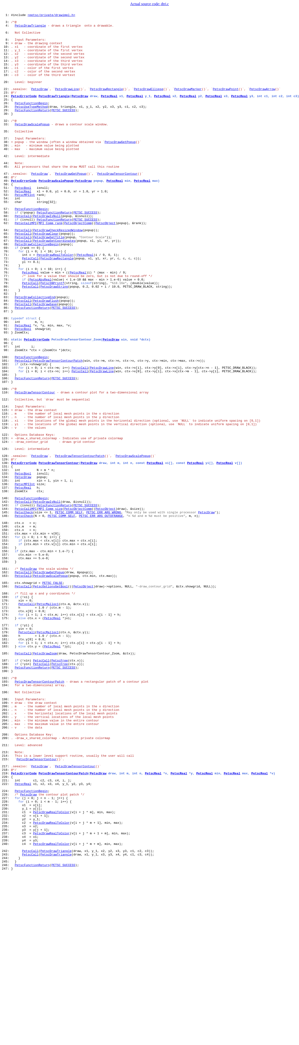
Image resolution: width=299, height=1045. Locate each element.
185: (6, 782)
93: (6, 396)
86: (6, 367)
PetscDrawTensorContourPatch (58, 430)
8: (6, 45)
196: (6, 828)
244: (6, 1027)
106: (6, 451)
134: (6, 570)
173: (6, 731)
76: (6, 324)
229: (6, 964)
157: (6, 663)
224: (6, 947)
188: (6, 794)
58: (6, 252)
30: (6, 134)
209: (6, 883)
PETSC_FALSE (52, 697)
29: (6, 130)
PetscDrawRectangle (106, 104)
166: (6, 701)
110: (6, 468)
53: (6, 231)
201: (6, 849)
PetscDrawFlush (46, 358)
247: (6, 1040)
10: (6, 53)
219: (6, 925)
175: (6, 739)
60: (6, 257)
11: (6, 58)
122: (6, 519)
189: (6, 798)
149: (6, 629)
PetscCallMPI (26, 265)
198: (6, 837)
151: (6, 638)
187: (6, 790)
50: (6, 219)
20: (6, 96)
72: (6, 307)
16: (6, 79)
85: (6, 362)
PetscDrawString (54, 341)
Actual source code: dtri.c (149, 4)
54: (6, 236)
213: (6, 900)
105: (6, 447)
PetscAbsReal (40, 333)
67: (6, 286)
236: (6, 993)
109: (6, 464)
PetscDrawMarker (188, 104)
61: (6, 261)
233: (6, 980)
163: (6, 688)
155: (6, 655)
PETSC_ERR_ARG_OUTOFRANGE (101, 616)
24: (6, 113)
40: (6, 176)
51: (6, 223)
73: (6, 312)
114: (6, 485)
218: (6, 921)
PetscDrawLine (67, 104)
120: (6, 511)
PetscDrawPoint (225, 104)
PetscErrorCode (24, 113)
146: (6, 616)
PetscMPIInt (25, 231)
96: (6, 409)
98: (6, 418)
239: (6, 1006)
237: (6, 997)
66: (6, 282)
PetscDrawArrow (262, 104)
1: (6, 15)
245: (6, 1031)
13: (6, 66)
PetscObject (105, 265)
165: (6, 697)
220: (6, 930)
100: (6, 426)
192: (6, 811)
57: (6, 248)
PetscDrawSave (45, 362)
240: (6, 1010)
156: (6, 659)
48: (6, 210)
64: (6, 274)
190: (6, 803)
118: (6, 502)
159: (6, 671)
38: (6, 168)
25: (6, 117)
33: (6, 147)
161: (6, 680)
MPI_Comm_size (50, 608)
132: (6, 561)
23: (6, 109)
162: (6, 684)
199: (6, 841)
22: (6, 104)
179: (6, 756)
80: (6, 341)
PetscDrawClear (46, 278)
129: (6, 549)
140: (6, 595)
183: (6, 773)
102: (6, 434)
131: (6, 557)
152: (6, 642)
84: (6, 358)
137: (6, 583)
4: (6, 28)
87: (6, 371)
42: (6, 185)
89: (6, 379)
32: (6, 142)
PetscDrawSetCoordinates (54, 286)
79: (6, 337)
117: (6, 498)
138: (6, 587)
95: (6, 405)
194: (6, 820)
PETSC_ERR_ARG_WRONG (103, 612)
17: (6, 83)
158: (6, 667)
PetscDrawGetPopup (120, 168)
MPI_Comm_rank (50, 265)
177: (6, 748)
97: (6, 413)
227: (6, 955)
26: (6, 121)
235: (6, 989)
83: (6, 354)
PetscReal (109, 113)
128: (6, 544)
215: (6, 908)
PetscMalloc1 (48, 722)
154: (6, 650)
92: (6, 392)
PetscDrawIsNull (47, 257)
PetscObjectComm (78, 265)
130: (6, 553)
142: (6, 600)
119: (6, 506)
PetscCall (23, 257)
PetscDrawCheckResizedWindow (58, 274)
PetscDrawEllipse (148, 104)
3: (6, 24)
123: (6, 523)
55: (6, 240)
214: (6, 904)
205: (6, 866)
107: (6, 456)
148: (6, 625)
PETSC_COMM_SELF (69, 612)
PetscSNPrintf (52, 337)
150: (6, 633)
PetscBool (23, 223)
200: (6, 845)
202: (6, 853)
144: (6, 608)
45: (6, 197)
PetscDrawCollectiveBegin (37, 291)
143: (6, 604)
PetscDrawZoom (45, 782)
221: (6, 934)
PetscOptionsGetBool (50, 701)
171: (6, 722)
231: (6, 972)
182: (6, 769)
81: (6, 346)
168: (6, 710)
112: (6, 477)
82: (6, 350)
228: (6, 959)
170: (6, 718)
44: (6, 193)
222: (6, 938)
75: (6, 320)
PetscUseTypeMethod (31, 125)
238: (6, 1002)
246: (6, 1035)
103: (6, 439)
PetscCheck (24, 612)
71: (6, 303)
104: (6, 443)
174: (6, 735)
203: (6, 858)
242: (6, 1019)
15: (6, 75)
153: (6, 646)
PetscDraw (39, 104)
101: (6, 430)
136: (6, 578)
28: (6, 125)
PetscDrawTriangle (30, 28)
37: (6, 164)
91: (6, 388)
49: (6, 214)
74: (6, 316)
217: (6, 917)
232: (6, 976)
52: (6, 227)
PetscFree (59, 790)
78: (6, 333)
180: (6, 760)
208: (6, 879)
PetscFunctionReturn (32, 130)
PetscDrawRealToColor (55, 303)
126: (6, 536)
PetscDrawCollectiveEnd (35, 354)
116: (6, 494)
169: (6, 714)
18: (6, 87)
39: (6, 172)
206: (6, 870)
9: (6, 49)
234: (6, 985)
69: (6, 295)
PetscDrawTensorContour (117, 206)
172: (6, 726)
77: (6, 329)
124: (6, 528)
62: (6, 265)
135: (6, 574)
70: (6, 299)
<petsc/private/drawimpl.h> (51, 15)
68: (6, 291)
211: (6, 892)
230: (6, 968)
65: (6, 278)
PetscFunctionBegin (31, 121)
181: (6, 765)
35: (6, 155)
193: (6, 815)
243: (6, 1023)
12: (6, 62)
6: (6, 37)
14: (6, 70)
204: (6, 862)
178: (6, 752)
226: (6, 951)
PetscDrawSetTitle (48, 282)
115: (6, 489)
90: (6, 384)
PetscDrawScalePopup (32, 147)
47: (6, 206)
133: (6, 566)
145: (6, 612)
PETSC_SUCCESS (63, 130)
